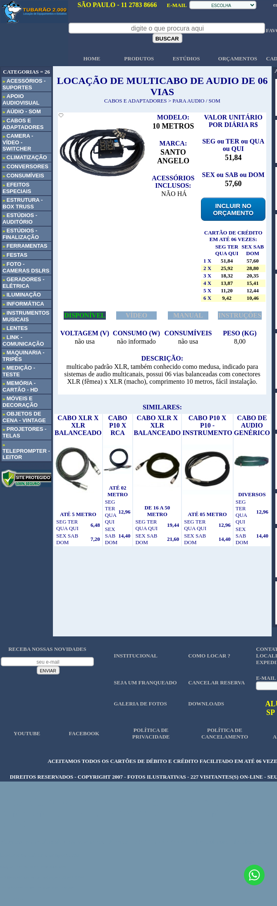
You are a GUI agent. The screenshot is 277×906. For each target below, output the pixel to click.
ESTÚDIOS (186, 58)
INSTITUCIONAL (135, 656)
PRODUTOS (139, 58)
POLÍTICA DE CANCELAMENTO (224, 733)
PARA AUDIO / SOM (196, 101)
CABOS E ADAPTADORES (135, 101)
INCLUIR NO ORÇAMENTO (233, 209)
